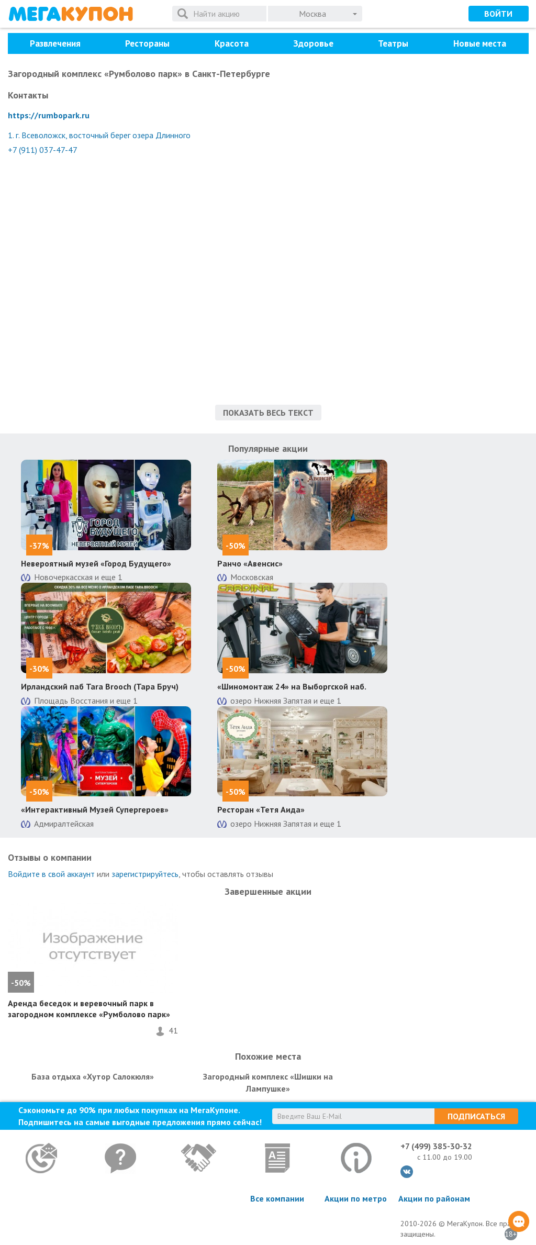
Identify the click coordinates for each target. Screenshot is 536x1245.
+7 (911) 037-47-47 (42, 149)
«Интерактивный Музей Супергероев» (95, 809)
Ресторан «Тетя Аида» (261, 809)
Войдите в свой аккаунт (51, 874)
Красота (232, 43)
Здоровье (313, 43)
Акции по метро (356, 1198)
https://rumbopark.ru (49, 115)
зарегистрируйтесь (144, 874)
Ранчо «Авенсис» (250, 563)
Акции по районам (434, 1198)
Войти (498, 13)
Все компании (277, 1198)
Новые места (479, 43)
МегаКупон (70, 14)
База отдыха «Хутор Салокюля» (92, 1076)
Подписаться (476, 1116)
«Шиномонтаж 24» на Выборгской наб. (291, 686)
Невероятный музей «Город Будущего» (96, 563)
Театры (393, 43)
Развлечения (55, 43)
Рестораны (147, 43)
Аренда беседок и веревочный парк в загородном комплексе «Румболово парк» (89, 1008)
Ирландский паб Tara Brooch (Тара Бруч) (99, 686)
